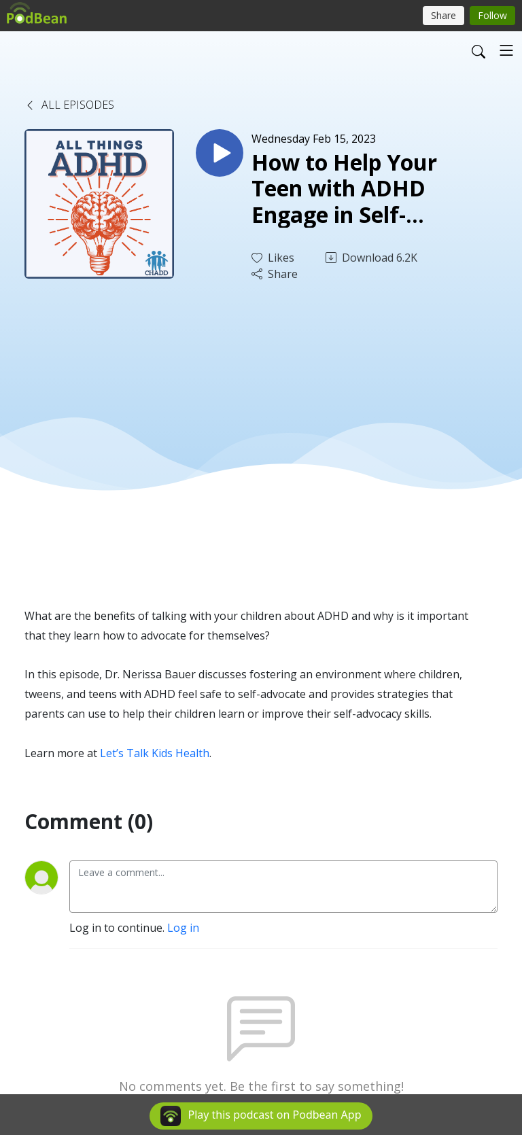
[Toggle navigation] (506, 50)
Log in (183, 927)
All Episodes (69, 104)
